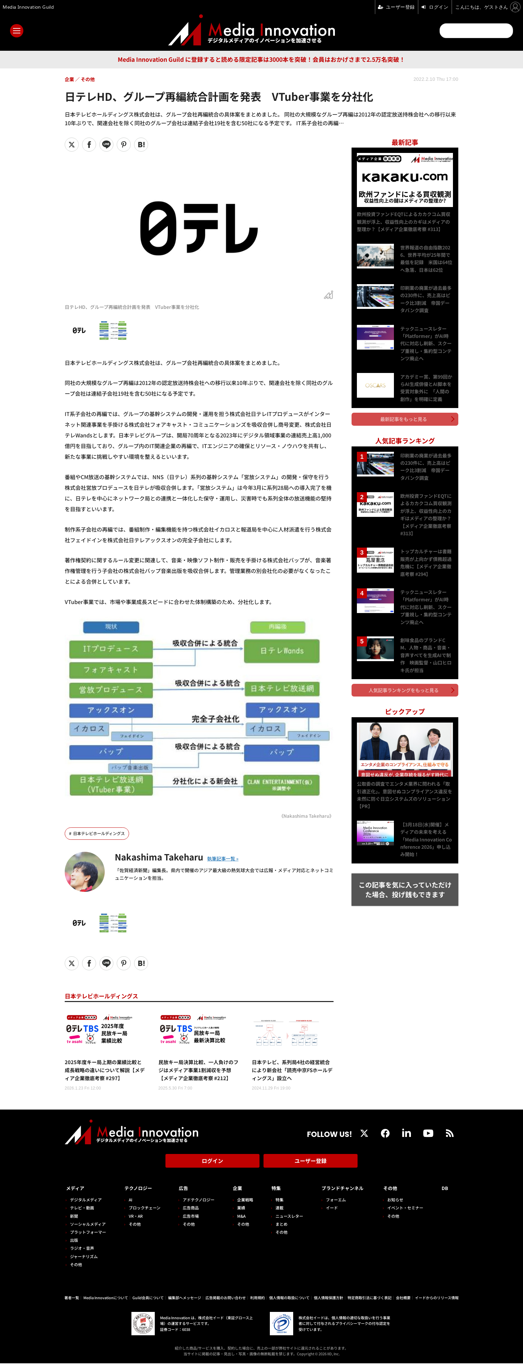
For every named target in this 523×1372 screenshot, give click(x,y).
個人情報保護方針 (328, 1306)
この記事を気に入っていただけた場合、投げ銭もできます (405, 879)
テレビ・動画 (82, 1216)
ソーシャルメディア (88, 1232)
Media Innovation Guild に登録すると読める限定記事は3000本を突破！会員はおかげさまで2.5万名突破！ (261, 59)
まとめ (277, 1232)
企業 (234, 1197)
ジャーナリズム (84, 1264)
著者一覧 (71, 1306)
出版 (74, 1248)
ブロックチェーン (143, 1216)
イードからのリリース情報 (437, 1306)
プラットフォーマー (88, 1240)
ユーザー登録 (311, 1172)
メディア (76, 1197)
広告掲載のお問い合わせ (225, 1306)
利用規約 (257, 1306)
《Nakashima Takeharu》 (305, 815)
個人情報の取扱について (289, 1306)
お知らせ (398, 1208)
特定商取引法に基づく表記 (370, 1306)
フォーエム (330, 1208)
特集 (272, 1197)
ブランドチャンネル (342, 1197)
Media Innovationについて (105, 1306)
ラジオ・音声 (82, 1256)
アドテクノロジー (196, 1208)
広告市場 (188, 1224)
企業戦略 (241, 1208)
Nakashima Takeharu (166, 856)
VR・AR (134, 1224)
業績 (237, 1216)
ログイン (212, 1172)
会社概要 (403, 1306)
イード (326, 1216)
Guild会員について (148, 1306)
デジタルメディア (86, 1208)
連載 (275, 1216)
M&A (237, 1224)
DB (446, 1197)
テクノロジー (140, 1197)
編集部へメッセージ (184, 1306)
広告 (181, 1197)
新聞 (74, 1224)
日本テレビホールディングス (101, 833)
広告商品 (188, 1216)
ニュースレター (285, 1224)
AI (129, 1208)
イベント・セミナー (408, 1216)
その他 (76, 1273)
